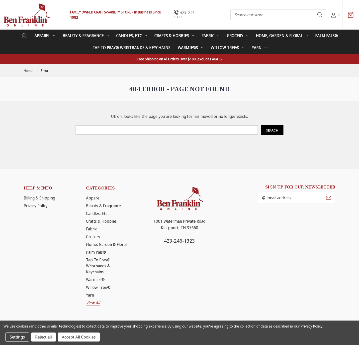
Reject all (43, 337)
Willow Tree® (227, 47)
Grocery (237, 35)
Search (319, 14)
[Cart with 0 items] (351, 14)
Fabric (210, 35)
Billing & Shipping (39, 198)
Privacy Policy (36, 205)
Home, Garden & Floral (282, 35)
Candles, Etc (131, 35)
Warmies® (190, 47)
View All (93, 303)
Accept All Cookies (79, 337)
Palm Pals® (326, 35)
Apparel (44, 35)
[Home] (24, 35)
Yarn (259, 47)
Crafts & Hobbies (174, 35)
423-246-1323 (179, 240)
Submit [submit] (329, 197)
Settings (17, 337)
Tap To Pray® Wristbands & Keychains (131, 47)
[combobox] (278, 14)
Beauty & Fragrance (86, 35)
